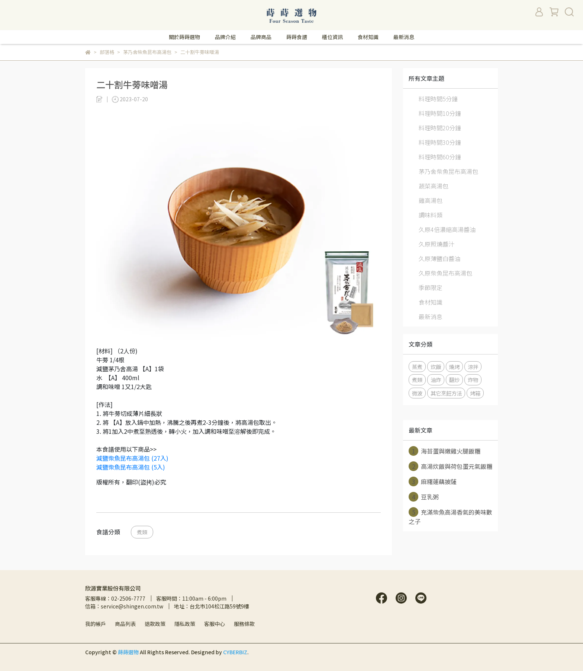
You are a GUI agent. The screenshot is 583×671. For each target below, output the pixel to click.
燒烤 (454, 367)
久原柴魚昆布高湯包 (445, 272)
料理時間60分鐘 (440, 156)
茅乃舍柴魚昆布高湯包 (448, 171)
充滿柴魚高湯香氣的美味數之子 (450, 516)
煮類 (142, 532)
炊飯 (436, 367)
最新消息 (403, 37)
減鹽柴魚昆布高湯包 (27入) (132, 458)
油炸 (436, 380)
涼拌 (473, 367)
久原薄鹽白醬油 (439, 258)
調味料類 (430, 214)
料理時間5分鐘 (438, 98)
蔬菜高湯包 (433, 185)
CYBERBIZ (235, 652)
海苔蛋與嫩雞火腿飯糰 (444, 451)
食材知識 (368, 37)
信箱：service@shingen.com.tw (124, 606)
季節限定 (430, 287)
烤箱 (475, 393)
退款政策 (155, 623)
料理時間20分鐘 (440, 127)
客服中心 (214, 623)
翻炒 (454, 380)
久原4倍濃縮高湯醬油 (447, 229)
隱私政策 (184, 623)
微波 (417, 393)
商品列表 (125, 623)
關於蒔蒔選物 (184, 37)
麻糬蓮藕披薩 (433, 481)
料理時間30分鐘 (440, 142)
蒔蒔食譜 (296, 37)
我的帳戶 (95, 623)
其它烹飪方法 (446, 393)
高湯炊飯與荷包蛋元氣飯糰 (450, 466)
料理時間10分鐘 (440, 113)
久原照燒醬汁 (436, 243)
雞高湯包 (430, 200)
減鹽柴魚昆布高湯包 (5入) (130, 466)
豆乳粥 (424, 497)
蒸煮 (417, 367)
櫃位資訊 (332, 37)
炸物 (473, 380)
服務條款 (244, 623)
